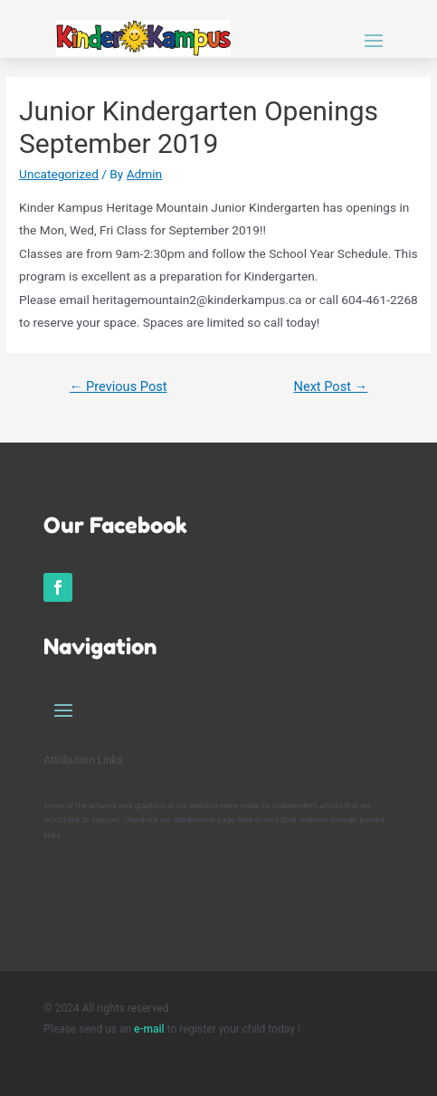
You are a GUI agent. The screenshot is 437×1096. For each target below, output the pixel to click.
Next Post (331, 386)
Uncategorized (59, 174)
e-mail (150, 1029)
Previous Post (118, 386)
